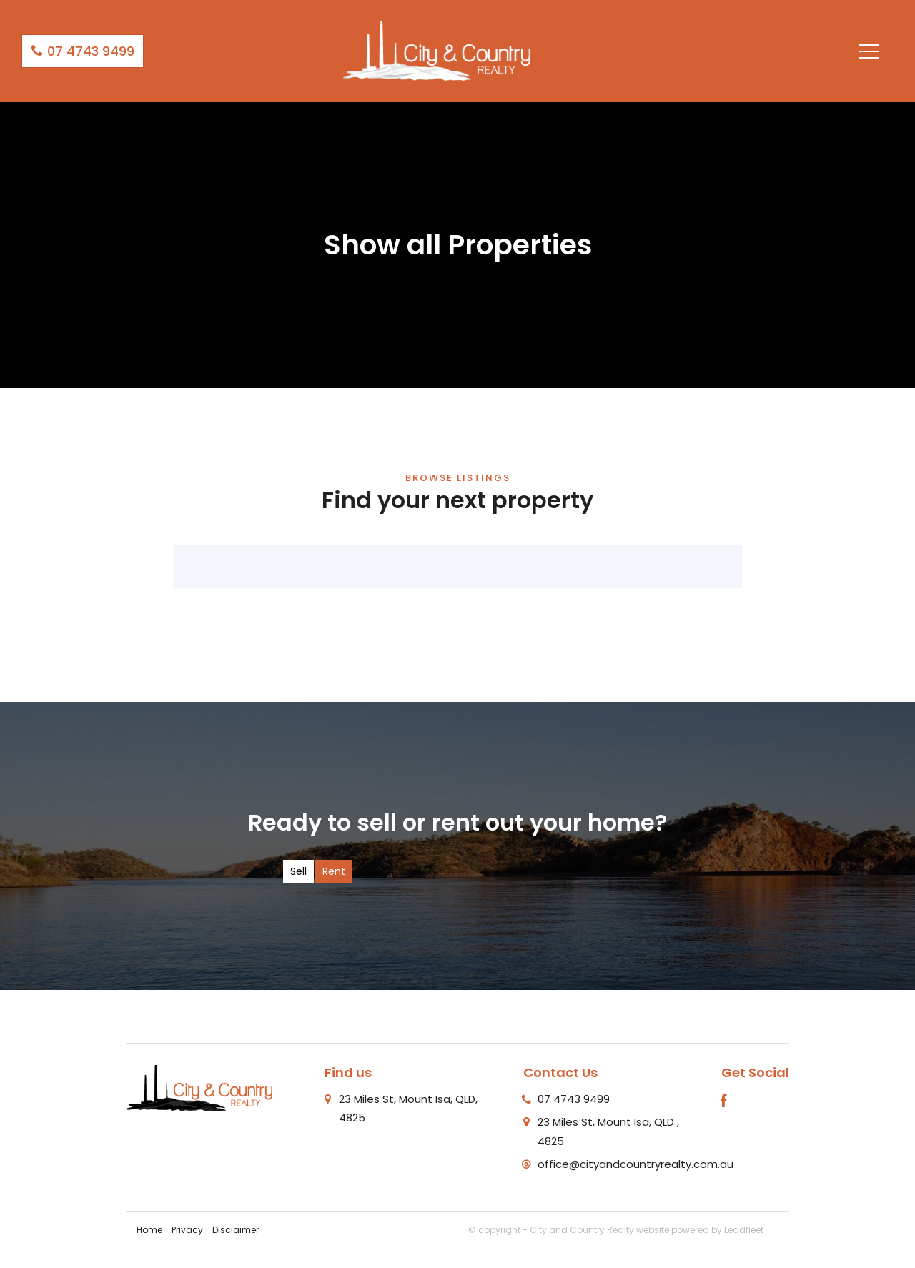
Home (149, 1230)
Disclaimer (235, 1230)
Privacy (187, 1230)
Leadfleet (743, 1230)
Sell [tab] (298, 871)
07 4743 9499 (82, 51)
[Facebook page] (724, 1102)
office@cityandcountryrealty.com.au (635, 1164)
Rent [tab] (333, 871)
